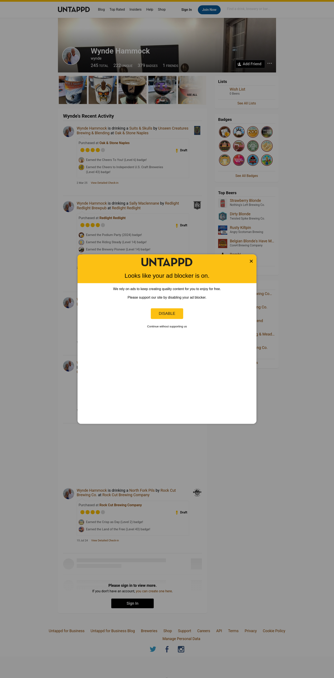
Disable (167, 313)
